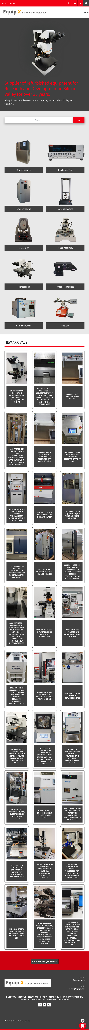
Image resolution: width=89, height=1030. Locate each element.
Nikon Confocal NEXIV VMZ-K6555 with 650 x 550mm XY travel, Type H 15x (16, 933)
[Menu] (78, 12)
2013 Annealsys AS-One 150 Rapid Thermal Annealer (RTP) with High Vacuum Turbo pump (16, 515)
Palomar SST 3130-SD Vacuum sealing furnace (72, 695)
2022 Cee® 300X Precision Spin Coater (72, 396)
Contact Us (25, 999)
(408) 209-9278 (10, 3)
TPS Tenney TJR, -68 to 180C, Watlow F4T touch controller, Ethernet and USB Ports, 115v (72, 814)
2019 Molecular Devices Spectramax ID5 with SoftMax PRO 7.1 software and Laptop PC (17, 572)
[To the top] (82, 1021)
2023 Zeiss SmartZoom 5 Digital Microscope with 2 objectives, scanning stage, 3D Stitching (72, 871)
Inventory (11, 997)
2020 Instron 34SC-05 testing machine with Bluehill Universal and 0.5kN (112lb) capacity (44, 871)
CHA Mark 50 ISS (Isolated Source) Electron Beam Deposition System (17, 814)
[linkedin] (74, 3)
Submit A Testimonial (73, 997)
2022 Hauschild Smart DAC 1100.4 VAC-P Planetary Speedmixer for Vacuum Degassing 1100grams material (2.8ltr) (16, 696)
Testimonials (55, 997)
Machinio (27, 1021)
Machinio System (10, 1021)
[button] (45, 961)
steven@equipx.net (76, 989)
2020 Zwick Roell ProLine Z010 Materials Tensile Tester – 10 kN (44, 695)
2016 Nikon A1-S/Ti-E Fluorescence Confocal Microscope (44, 633)
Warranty (36, 999)
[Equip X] (28, 983)
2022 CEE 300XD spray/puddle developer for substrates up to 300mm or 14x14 (45, 456)
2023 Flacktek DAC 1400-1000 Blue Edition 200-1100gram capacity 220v (72, 456)
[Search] (39, 120)
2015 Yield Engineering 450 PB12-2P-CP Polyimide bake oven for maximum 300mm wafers (72, 756)
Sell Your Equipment (37, 997)
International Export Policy (56, 999)
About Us (22, 997)
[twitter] (80, 3)
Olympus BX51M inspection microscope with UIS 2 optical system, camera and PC (16, 396)
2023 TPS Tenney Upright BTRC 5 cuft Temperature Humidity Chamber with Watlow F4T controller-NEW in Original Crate (16, 457)
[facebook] (69, 3)
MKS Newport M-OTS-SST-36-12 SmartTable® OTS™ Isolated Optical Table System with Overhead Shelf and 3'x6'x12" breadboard (44, 396)
